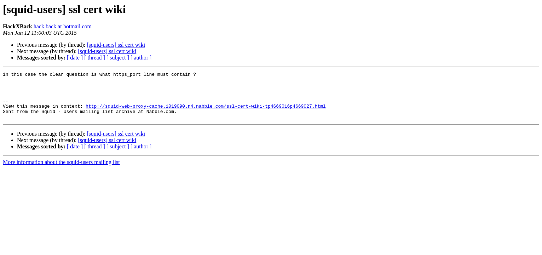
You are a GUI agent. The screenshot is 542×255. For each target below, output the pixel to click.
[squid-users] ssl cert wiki (116, 45)
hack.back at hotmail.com (63, 26)
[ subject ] (117, 58)
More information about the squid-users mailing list (61, 172)
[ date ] (75, 58)
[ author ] (141, 58)
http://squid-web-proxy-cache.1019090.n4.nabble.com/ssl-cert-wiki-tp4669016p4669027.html (206, 113)
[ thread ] (94, 58)
